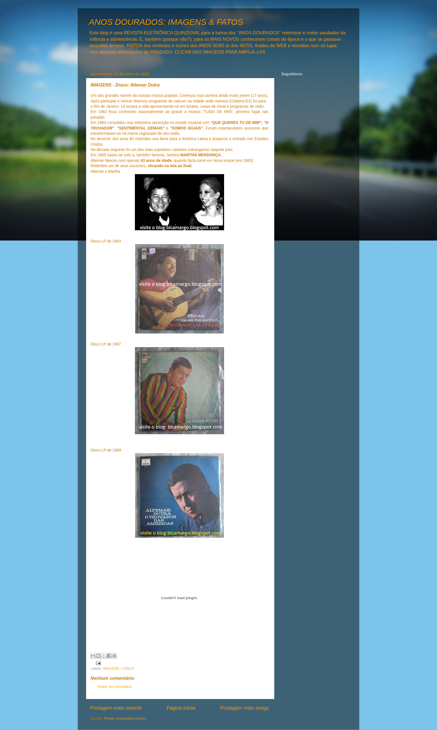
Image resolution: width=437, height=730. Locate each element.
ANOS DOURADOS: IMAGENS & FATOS (166, 22)
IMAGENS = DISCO (118, 669)
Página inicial (180, 708)
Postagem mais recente (116, 708)
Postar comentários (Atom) (125, 719)
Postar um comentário (115, 687)
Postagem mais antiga (244, 708)
